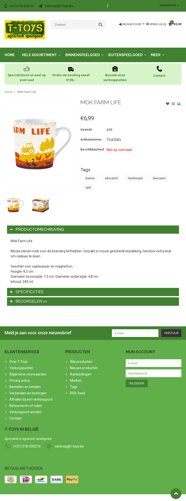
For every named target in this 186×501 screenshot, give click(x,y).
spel (88, 182)
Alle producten (81, 357)
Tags (74, 382)
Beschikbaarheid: (92, 144)
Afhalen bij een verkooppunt (31, 394)
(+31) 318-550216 (27, 441)
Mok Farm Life (26, 87)
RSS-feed (77, 388)
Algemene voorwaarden (27, 369)
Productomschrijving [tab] (37, 224)
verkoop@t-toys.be (69, 441)
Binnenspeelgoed (82, 50)
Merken (76, 376)
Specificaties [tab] (27, 287)
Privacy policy (19, 376)
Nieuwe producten (84, 363)
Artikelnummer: (91, 134)
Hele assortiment (39, 50)
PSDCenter (68, 495)
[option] (15, 200)
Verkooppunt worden (25, 407)
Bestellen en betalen (25, 382)
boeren (90, 173)
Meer (156, 50)
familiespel (135, 173)
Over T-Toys (18, 357)
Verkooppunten (21, 363)
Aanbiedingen (80, 369)
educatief (111, 173)
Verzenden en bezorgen (27, 388)
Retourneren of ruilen (25, 401)
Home (10, 50)
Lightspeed (100, 495)
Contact (15, 413)
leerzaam (159, 173)
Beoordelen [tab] (28, 296)
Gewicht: (86, 125)
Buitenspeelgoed (125, 50)
